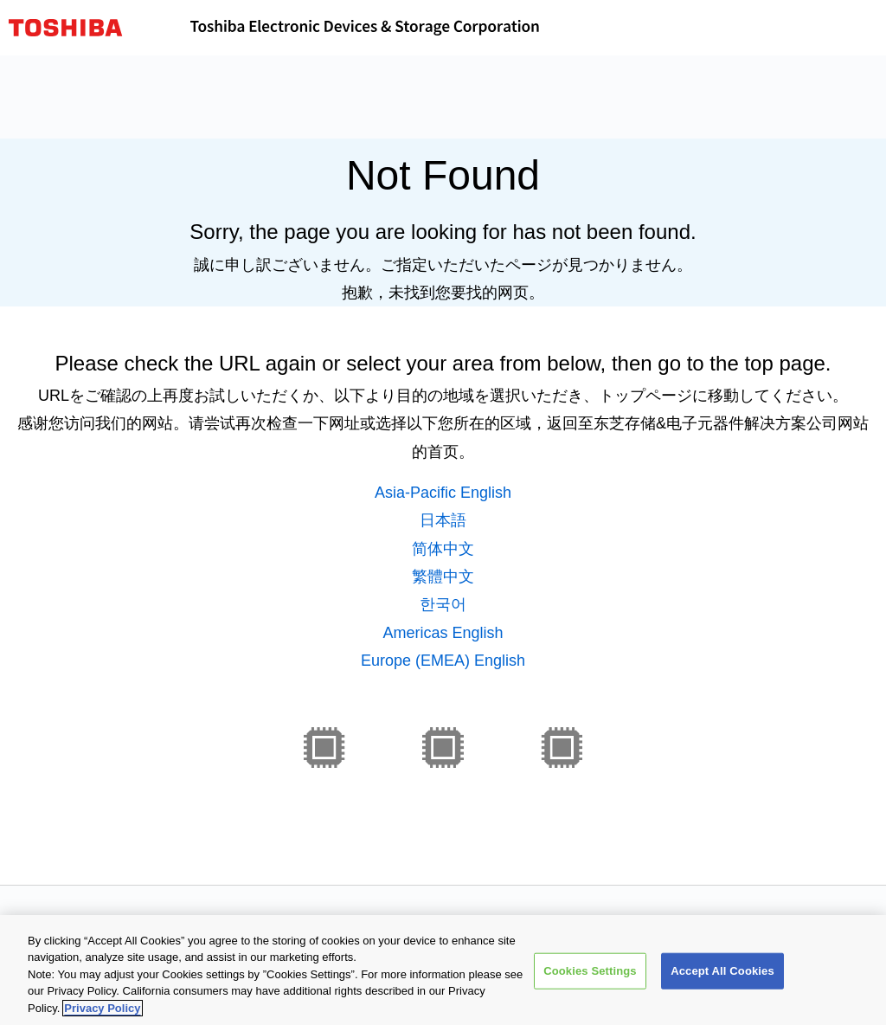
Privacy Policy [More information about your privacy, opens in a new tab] (102, 1012)
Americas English (442, 632)
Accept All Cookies (722, 975)
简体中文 (443, 549)
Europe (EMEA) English (443, 660)
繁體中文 (443, 576)
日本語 (443, 520)
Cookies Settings (590, 975)
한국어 (443, 604)
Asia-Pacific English (443, 492)
